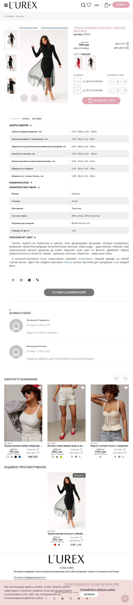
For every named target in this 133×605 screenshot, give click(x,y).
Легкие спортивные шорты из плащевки (66, 445)
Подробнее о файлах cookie (97, 589)
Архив (20, 16)
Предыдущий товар (28, 27)
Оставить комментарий (69, 292)
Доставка (37, 119)
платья (68, 262)
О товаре (14, 119)
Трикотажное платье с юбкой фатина (66, 533)
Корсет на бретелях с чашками (109, 445)
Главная (9, 16)
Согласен (89, 594)
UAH (96, 5)
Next (11, 97)
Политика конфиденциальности (30, 577)
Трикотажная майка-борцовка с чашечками (23, 445)
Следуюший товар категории (54, 27)
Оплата (25, 119)
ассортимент (85, 258)
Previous (11, 28)
